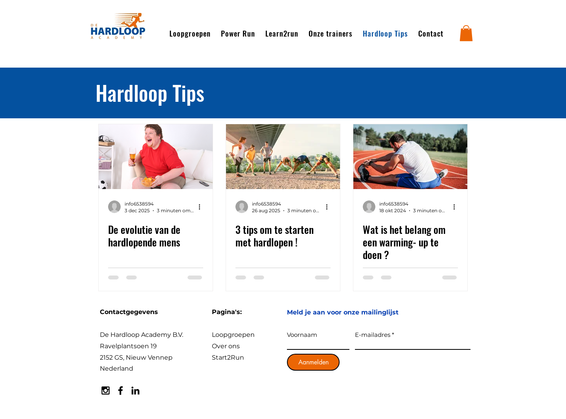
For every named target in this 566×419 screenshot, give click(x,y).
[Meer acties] (202, 206)
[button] (466, 33)
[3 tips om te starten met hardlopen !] (283, 156)
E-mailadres (372, 335)
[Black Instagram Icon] (105, 390)
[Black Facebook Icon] (120, 390)
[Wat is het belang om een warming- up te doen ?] (410, 156)
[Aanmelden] (313, 362)
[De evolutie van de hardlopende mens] (156, 156)
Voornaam (302, 335)
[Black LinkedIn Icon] (135, 390)
